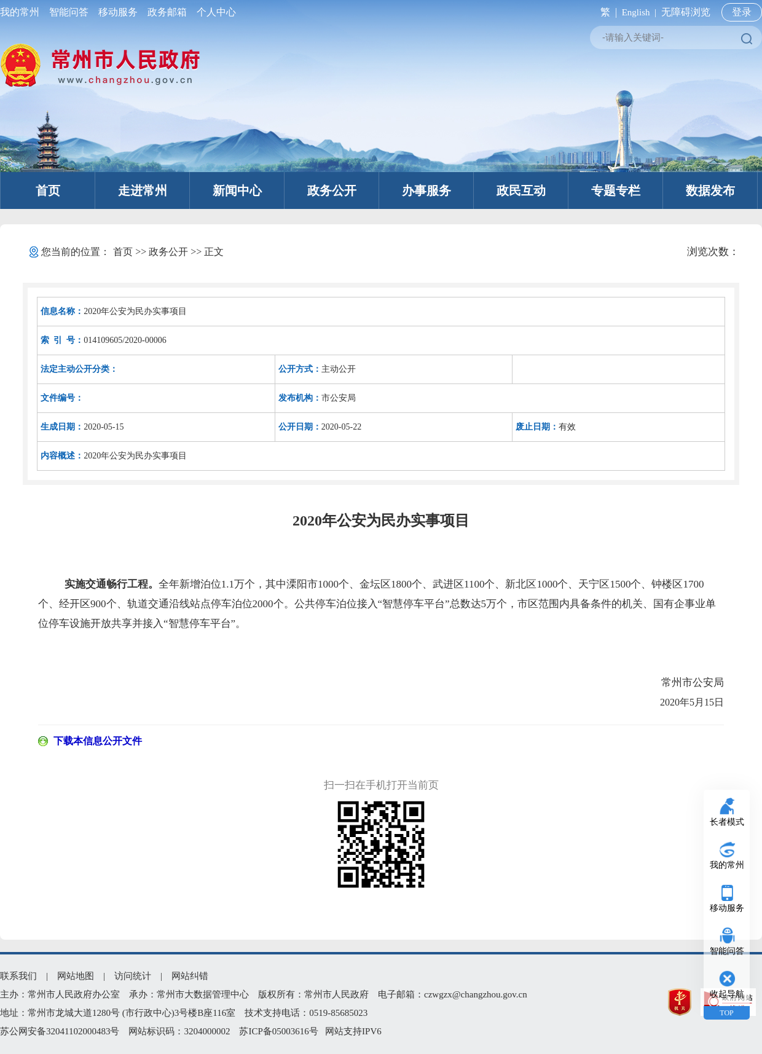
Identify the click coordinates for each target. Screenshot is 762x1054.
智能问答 (68, 12)
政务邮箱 (167, 12)
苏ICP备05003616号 (278, 1031)
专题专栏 (615, 190)
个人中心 (214, 12)
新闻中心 (237, 190)
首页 (48, 190)
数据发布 (710, 190)
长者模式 (727, 822)
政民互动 (521, 190)
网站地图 (75, 976)
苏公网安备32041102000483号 (59, 1031)
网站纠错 (189, 976)
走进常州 (142, 190)
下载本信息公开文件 (97, 741)
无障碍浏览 (685, 12)
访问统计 (132, 976)
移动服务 (118, 12)
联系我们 (18, 976)
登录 (742, 12)
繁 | (606, 12)
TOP (726, 1013)
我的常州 (22, 12)
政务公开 (331, 190)
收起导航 (727, 994)
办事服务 (426, 190)
